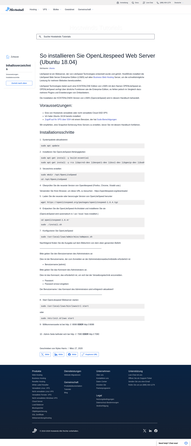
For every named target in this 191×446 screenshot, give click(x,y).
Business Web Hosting (103, 77)
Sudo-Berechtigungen (107, 119)
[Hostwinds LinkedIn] (149, 438)
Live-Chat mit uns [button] (135, 382)
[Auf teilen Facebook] (72, 361)
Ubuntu (52, 68)
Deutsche (179, 2)
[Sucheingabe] (99, 37)
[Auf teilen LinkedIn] (58, 361)
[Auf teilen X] (45, 361)
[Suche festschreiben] (40, 36)
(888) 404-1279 (164, 3)
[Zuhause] (15, 9)
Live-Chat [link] (148, 3)
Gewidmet (69, 9)
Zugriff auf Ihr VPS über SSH (58, 119)
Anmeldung (122, 3)
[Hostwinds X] (143, 438)
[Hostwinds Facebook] (154, 438)
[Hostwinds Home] (34, 438)
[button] (173, 442)
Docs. (135, 3)
